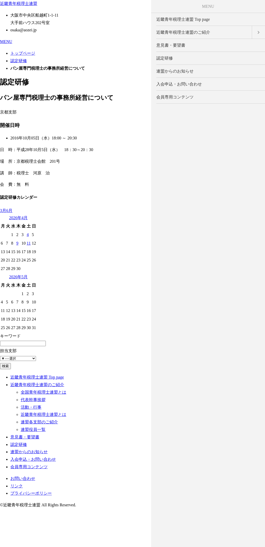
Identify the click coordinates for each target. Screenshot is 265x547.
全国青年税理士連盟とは (43, 392)
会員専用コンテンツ (29, 467)
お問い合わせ (22, 478)
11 (29, 243)
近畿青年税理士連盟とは (43, 414)
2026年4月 (18, 218)
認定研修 (18, 61)
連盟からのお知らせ (29, 452)
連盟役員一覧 (33, 429)
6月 (9, 210)
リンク (16, 486)
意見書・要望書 (24, 437)
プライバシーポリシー (31, 493)
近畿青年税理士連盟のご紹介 (37, 384)
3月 (3, 210)
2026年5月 (18, 277)
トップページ (22, 53)
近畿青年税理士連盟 (18, 3)
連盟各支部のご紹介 (39, 422)
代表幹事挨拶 (33, 399)
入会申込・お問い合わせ (33, 459)
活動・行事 (31, 407)
